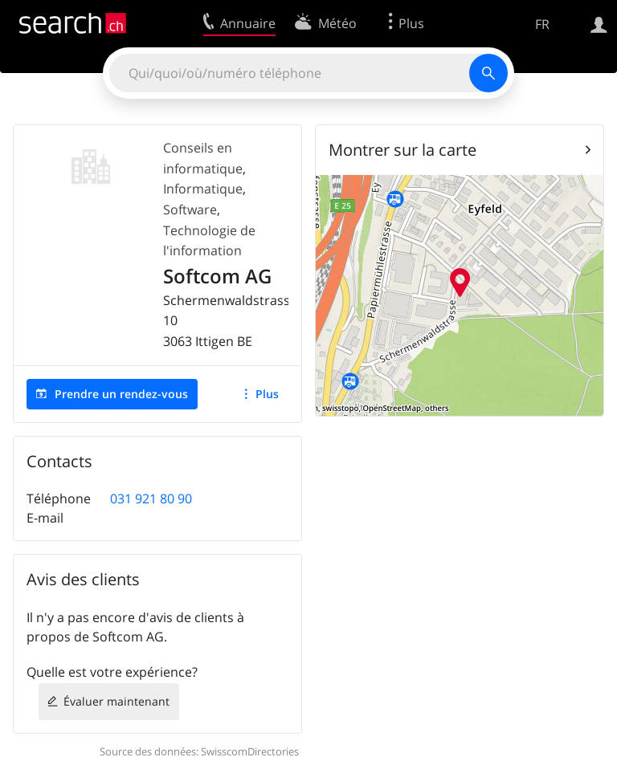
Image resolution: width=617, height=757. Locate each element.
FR (542, 24)
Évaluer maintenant (116, 701)
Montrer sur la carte (402, 150)
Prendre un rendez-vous (121, 393)
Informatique (203, 188)
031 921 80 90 (151, 498)
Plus (267, 393)
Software (190, 209)
